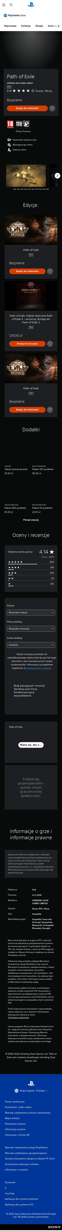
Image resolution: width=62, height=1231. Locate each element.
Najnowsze (10, 25)
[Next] (57, 176)
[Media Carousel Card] (26, 176)
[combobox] (31, 612)
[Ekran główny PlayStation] (31, 4)
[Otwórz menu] (3, 5)
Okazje (39, 25)
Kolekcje (26, 25)
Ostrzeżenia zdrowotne (18, 1017)
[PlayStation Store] (15, 15)
